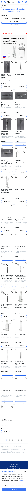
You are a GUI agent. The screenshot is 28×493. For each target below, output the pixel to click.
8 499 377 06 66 (14, 466)
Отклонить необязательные (14, 486)
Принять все (14, 489)
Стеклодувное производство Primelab (14, 18)
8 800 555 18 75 (14, 464)
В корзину (7, 86)
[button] (19, 2)
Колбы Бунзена (14, 24)
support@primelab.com (14, 468)
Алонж (14, 28)
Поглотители (14, 21)
